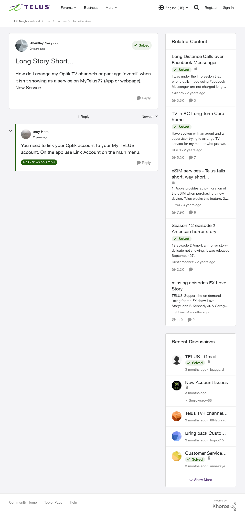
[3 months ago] (195, 369)
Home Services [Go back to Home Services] (81, 21)
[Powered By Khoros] (224, 505)
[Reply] (144, 98)
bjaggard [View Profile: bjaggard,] (217, 369)
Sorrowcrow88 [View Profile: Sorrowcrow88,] (200, 400)
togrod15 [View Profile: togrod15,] (217, 440)
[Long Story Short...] (40, 137)
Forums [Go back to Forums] (61, 21)
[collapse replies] (11, 131)
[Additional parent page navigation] (48, 21)
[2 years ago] (195, 92)
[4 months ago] (197, 312)
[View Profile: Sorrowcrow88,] (176, 385)
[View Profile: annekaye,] (176, 456)
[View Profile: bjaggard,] (176, 360)
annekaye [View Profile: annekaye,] (217, 466)
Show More (200, 479)
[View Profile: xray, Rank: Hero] (26, 134)
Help (73, 502)
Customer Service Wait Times (203, 453)
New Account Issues (206, 382)
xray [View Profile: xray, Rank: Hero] (36, 131)
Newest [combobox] (150, 116)
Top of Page (53, 502)
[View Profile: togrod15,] (176, 436)
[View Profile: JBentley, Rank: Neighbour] (21, 46)
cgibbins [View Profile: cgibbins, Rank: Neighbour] (178, 312)
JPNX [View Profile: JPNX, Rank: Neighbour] (176, 205)
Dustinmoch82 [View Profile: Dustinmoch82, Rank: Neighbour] (183, 262)
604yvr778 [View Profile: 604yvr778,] (218, 420)
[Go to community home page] (30, 7)
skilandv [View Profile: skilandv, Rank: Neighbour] (178, 93)
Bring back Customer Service (207, 433)
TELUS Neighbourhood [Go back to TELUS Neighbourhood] (24, 21)
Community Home (23, 502)
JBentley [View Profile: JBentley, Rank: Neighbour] (36, 43)
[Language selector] (173, 7)
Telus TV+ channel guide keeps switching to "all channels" (204, 413)
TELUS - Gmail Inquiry (200, 357)
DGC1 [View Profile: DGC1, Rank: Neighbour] (176, 150)
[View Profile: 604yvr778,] (176, 416)
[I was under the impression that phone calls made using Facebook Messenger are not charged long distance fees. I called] (201, 81)
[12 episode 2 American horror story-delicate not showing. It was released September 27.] (201, 250)
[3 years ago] (191, 204)
